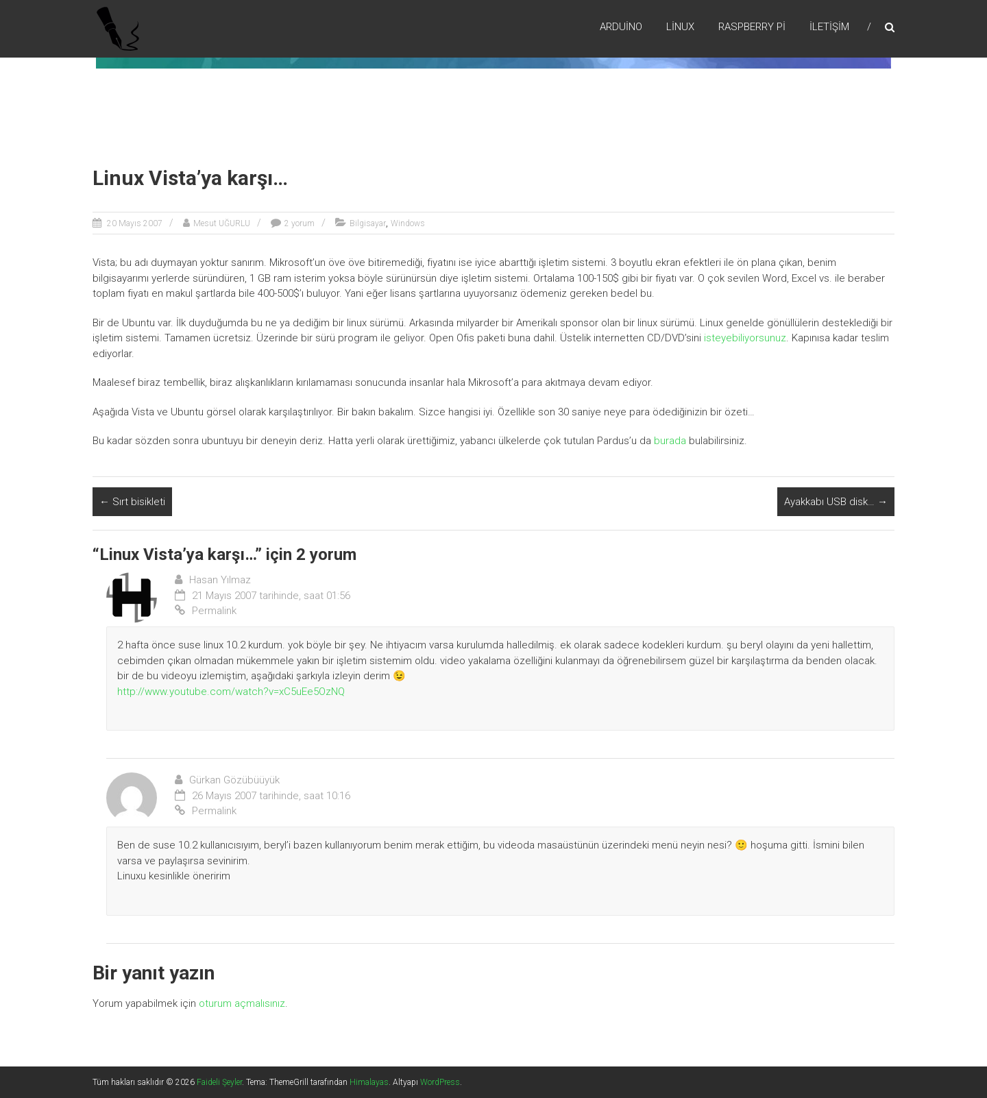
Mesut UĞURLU (221, 223)
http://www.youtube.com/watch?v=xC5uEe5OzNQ (231, 691)
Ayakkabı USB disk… (836, 502)
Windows (408, 223)
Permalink (205, 611)
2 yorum (299, 223)
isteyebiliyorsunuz (745, 338)
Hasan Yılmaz (220, 580)
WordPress (440, 1082)
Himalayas (369, 1082)
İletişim (829, 27)
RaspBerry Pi (751, 27)
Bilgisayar (368, 223)
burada (670, 441)
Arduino (621, 27)
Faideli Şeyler (219, 1082)
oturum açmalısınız (242, 1003)
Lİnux (680, 27)
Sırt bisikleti (132, 502)
